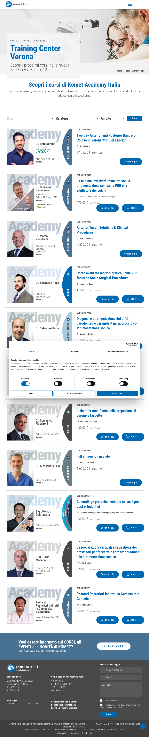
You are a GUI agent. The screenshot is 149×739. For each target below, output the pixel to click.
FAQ (140, 715)
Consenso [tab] (31, 351)
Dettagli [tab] (74, 351)
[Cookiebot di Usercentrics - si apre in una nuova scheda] (125, 344)
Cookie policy (61, 735)
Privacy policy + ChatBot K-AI (81, 735)
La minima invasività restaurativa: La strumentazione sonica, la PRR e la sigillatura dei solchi (103, 187)
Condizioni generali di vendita (65, 704)
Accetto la (111, 703)
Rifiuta (31, 394)
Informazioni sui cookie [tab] (118, 351)
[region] (74, 91)
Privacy (115, 703)
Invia (108, 716)
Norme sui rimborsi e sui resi (64, 710)
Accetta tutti (117, 394)
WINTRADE (119, 732)
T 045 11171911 (14, 689)
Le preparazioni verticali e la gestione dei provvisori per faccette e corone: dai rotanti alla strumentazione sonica (108, 554)
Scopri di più (130, 163)
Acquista (133, 209)
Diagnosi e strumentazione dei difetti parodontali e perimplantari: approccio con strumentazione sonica (108, 325)
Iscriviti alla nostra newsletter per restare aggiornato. (43, 653)
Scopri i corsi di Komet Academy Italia (74, 85)
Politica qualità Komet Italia (64, 707)
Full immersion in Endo (93, 458)
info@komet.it (13, 692)
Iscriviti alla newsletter (113, 648)
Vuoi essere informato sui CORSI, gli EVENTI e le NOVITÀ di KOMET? (50, 647)
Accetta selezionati (74, 394)
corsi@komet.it (58, 692)
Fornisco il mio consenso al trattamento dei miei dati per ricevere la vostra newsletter (120, 708)
